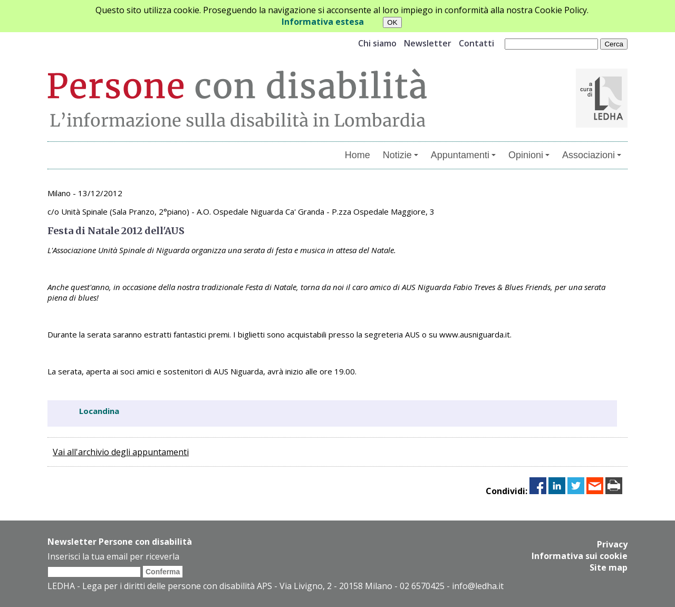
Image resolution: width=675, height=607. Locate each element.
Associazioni (591, 155)
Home (357, 155)
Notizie (400, 155)
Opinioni (528, 155)
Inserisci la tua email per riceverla (113, 556)
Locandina (99, 411)
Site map (609, 567)
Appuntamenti (463, 155)
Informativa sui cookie (580, 556)
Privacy (612, 544)
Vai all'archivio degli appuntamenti (121, 452)
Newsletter (427, 43)
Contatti (476, 43)
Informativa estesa (323, 21)
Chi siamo (377, 43)
